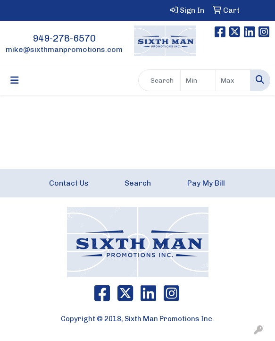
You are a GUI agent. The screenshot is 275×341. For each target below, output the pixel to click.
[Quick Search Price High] (232, 80)
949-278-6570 (64, 38)
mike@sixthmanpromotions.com (64, 49)
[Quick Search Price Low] (198, 80)
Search (138, 183)
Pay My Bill (206, 183)
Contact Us (69, 183)
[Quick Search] (159, 80)
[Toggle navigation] (15, 80)
